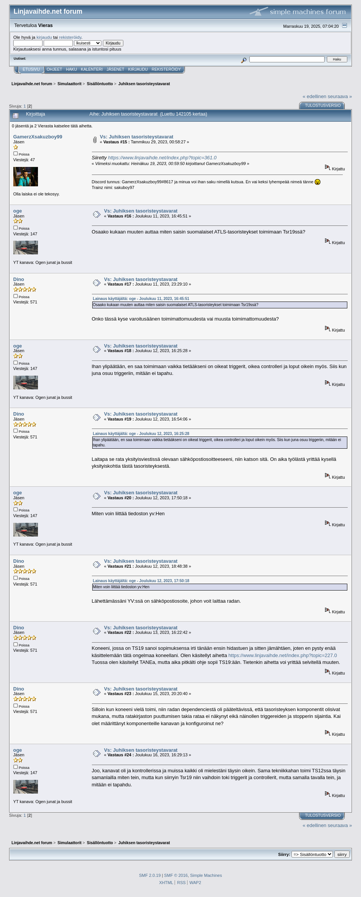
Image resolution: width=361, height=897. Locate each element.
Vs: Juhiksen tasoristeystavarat (136, 137)
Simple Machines (206, 875)
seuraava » (340, 96)
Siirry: (284, 854)
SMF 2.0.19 (150, 875)
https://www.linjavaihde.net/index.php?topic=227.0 (283, 655)
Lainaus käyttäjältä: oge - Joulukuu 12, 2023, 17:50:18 (141, 581)
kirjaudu (44, 37)
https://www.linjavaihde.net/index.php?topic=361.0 (162, 157)
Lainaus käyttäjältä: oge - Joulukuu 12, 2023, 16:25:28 (141, 434)
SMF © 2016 (176, 875)
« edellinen (314, 96)
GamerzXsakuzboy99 (37, 137)
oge (17, 211)
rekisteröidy (70, 37)
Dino (18, 279)
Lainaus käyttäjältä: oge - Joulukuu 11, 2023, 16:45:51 (141, 299)
